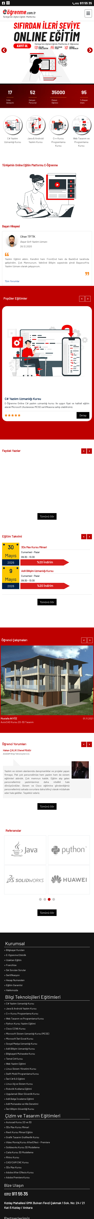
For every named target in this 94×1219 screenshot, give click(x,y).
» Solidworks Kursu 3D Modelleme (21, 1147)
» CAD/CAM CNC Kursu (16, 1162)
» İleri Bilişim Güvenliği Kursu (19, 1108)
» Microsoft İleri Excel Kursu (18, 1038)
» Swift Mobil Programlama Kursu (21, 1073)
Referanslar (13, 830)
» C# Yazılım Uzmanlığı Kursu (19, 1003)
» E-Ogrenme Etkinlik (15, 955)
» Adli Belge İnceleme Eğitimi (19, 1098)
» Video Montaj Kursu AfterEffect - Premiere (27, 1142)
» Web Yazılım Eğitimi (15, 1063)
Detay (83, 415)
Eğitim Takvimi (12, 536)
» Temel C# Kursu (13, 1058)
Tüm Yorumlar (12, 281)
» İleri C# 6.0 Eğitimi (14, 1078)
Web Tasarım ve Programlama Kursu (81, 142)
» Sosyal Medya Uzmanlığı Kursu (20, 1043)
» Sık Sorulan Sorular (15, 970)
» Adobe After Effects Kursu (19, 1172)
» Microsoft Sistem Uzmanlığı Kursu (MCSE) (26, 1033)
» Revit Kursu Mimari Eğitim (18, 1132)
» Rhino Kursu (11, 1157)
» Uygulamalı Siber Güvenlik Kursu (21, 1093)
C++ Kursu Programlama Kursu (58, 142)
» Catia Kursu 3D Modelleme (18, 1152)
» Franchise (10, 965)
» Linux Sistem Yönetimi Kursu (20, 1068)
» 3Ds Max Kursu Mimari (16, 1127)
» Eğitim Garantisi (13, 985)
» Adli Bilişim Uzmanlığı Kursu (19, 1048)
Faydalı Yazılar (11, 451)
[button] (82, 299)
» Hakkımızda (11, 990)
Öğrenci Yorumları (14, 744)
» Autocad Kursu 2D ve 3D (18, 1122)
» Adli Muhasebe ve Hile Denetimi (21, 1103)
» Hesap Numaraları (14, 980)
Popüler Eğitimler (15, 298)
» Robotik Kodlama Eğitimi (18, 1088)
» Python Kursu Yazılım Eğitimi (20, 1023)
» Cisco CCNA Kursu (15, 1028)
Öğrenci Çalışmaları (14, 640)
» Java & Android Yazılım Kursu (20, 1008)
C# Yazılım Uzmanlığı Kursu (12, 140)
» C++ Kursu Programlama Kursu (21, 1013)
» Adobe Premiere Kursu (17, 1177)
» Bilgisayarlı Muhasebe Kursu (19, 1053)
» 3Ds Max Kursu (13, 1167)
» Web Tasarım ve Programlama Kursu (24, 1018)
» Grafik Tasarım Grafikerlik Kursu (21, 1137)
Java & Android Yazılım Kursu (36, 140)
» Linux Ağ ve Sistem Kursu (18, 1083)
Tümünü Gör (47, 516)
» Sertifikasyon (12, 975)
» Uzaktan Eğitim (13, 960)
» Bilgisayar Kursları (14, 950)
